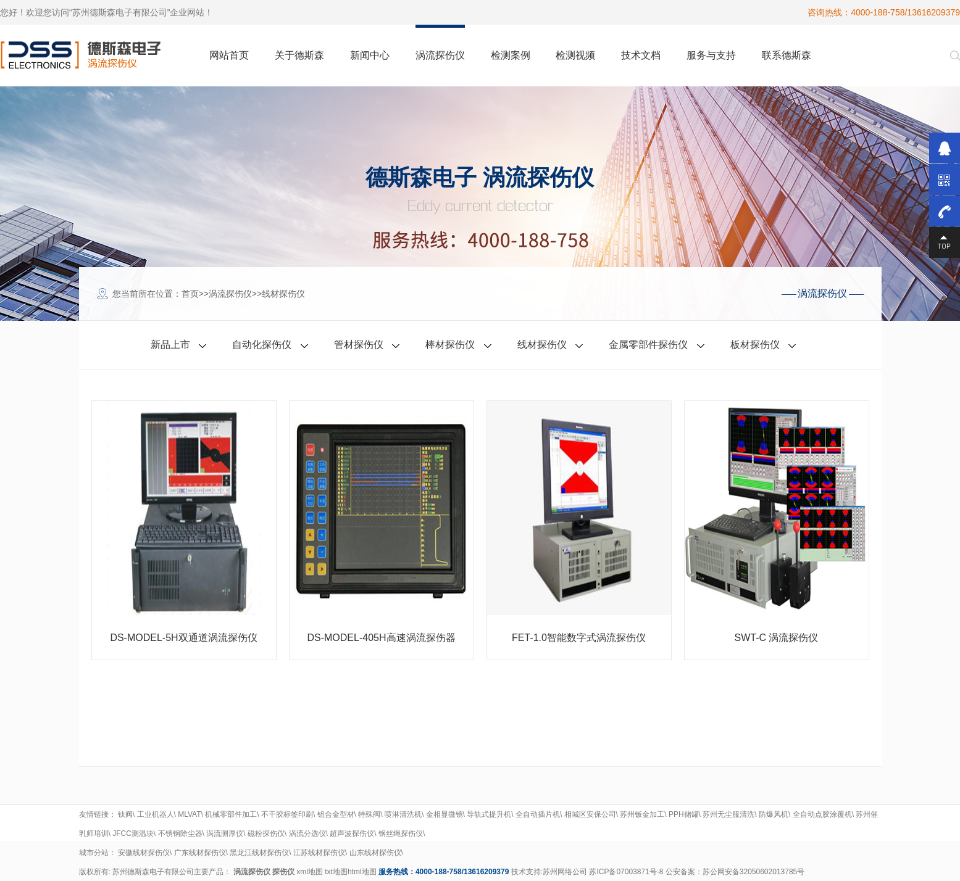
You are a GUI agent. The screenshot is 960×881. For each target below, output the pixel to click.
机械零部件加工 (231, 814)
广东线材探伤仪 (200, 852)
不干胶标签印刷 (287, 814)
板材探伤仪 (755, 344)
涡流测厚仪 (224, 833)
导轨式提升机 (489, 814)
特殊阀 (369, 814)
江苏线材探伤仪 (319, 852)
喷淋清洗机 (403, 814)
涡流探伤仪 (230, 294)
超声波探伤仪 (352, 833)
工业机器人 (155, 814)
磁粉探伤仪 (266, 833)
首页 (190, 294)
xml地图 (309, 871)
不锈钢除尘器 (180, 833)
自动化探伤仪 (261, 344)
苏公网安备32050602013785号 (753, 871)
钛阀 (125, 814)
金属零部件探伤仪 (648, 344)
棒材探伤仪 (450, 344)
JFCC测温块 (133, 833)
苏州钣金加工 (642, 814)
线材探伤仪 (283, 294)
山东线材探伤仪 (375, 852)
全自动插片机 (537, 814)
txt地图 (336, 871)
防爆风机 (773, 814)
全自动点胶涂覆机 (822, 814)
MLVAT (189, 814)
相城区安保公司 (590, 814)
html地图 (362, 871)
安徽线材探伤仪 (144, 852)
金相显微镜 (444, 814)
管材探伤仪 (358, 344)
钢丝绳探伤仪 (400, 833)
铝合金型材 (335, 814)
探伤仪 (283, 871)
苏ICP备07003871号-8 (626, 871)
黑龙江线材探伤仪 (259, 852)
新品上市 (170, 344)
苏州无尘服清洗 (728, 814)
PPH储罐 (684, 814)
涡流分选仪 (307, 833)
